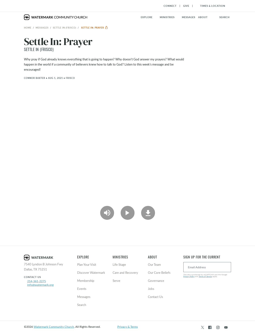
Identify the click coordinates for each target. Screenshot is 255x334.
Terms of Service (205, 276)
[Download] (148, 213)
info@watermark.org (40, 285)
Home (27, 27)
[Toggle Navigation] (211, 5)
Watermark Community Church (54, 327)
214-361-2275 (36, 281)
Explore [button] (146, 17)
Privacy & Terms (127, 327)
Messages (42, 27)
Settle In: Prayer (94, 27)
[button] (169, 17)
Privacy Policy (188, 276)
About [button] (203, 17)
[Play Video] (127, 213)
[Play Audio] (107, 213)
